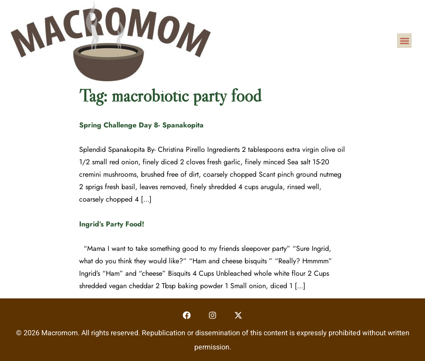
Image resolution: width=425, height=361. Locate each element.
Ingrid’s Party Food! (111, 224)
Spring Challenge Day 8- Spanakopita (141, 125)
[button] (404, 40)
